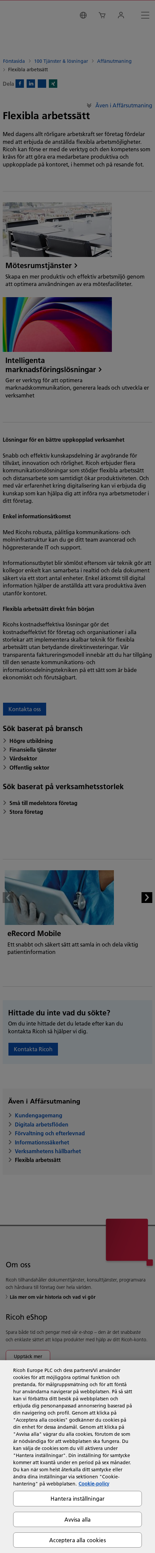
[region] (77, 1456)
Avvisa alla (77, 1519)
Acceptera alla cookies (77, 1540)
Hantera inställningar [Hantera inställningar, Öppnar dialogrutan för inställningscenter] (77, 1498)
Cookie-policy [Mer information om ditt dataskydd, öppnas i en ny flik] (94, 1484)
